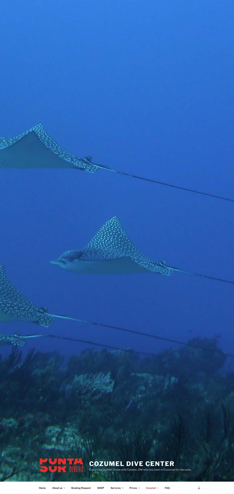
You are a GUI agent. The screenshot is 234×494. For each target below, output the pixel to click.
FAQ (167, 487)
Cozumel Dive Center (132, 464)
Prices (135, 487)
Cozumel (152, 487)
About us (59, 487)
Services (117, 487)
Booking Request (81, 487)
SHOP (100, 487)
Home (42, 487)
